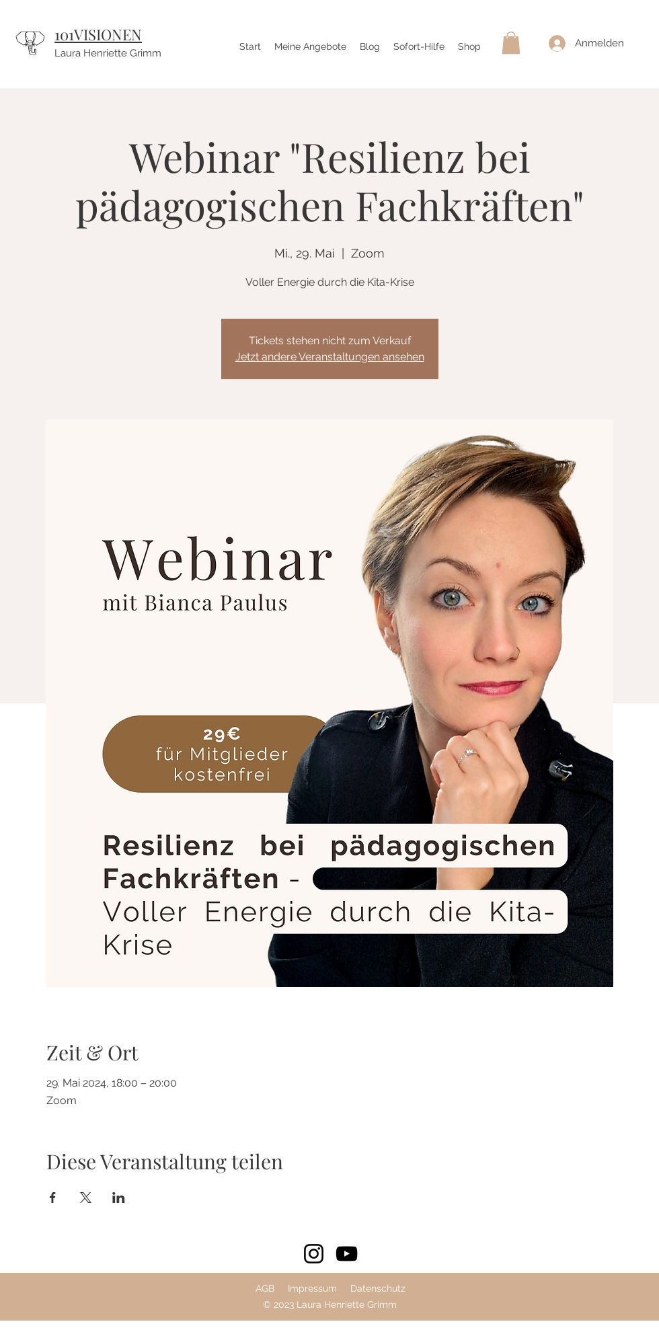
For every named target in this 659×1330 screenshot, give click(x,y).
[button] (511, 43)
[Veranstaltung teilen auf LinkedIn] (118, 1197)
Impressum (312, 1288)
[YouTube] (347, 1254)
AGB (265, 1288)
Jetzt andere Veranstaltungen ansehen (329, 356)
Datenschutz (377, 1288)
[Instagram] (314, 1254)
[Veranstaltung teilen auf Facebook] (52, 1197)
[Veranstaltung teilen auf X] (85, 1197)
